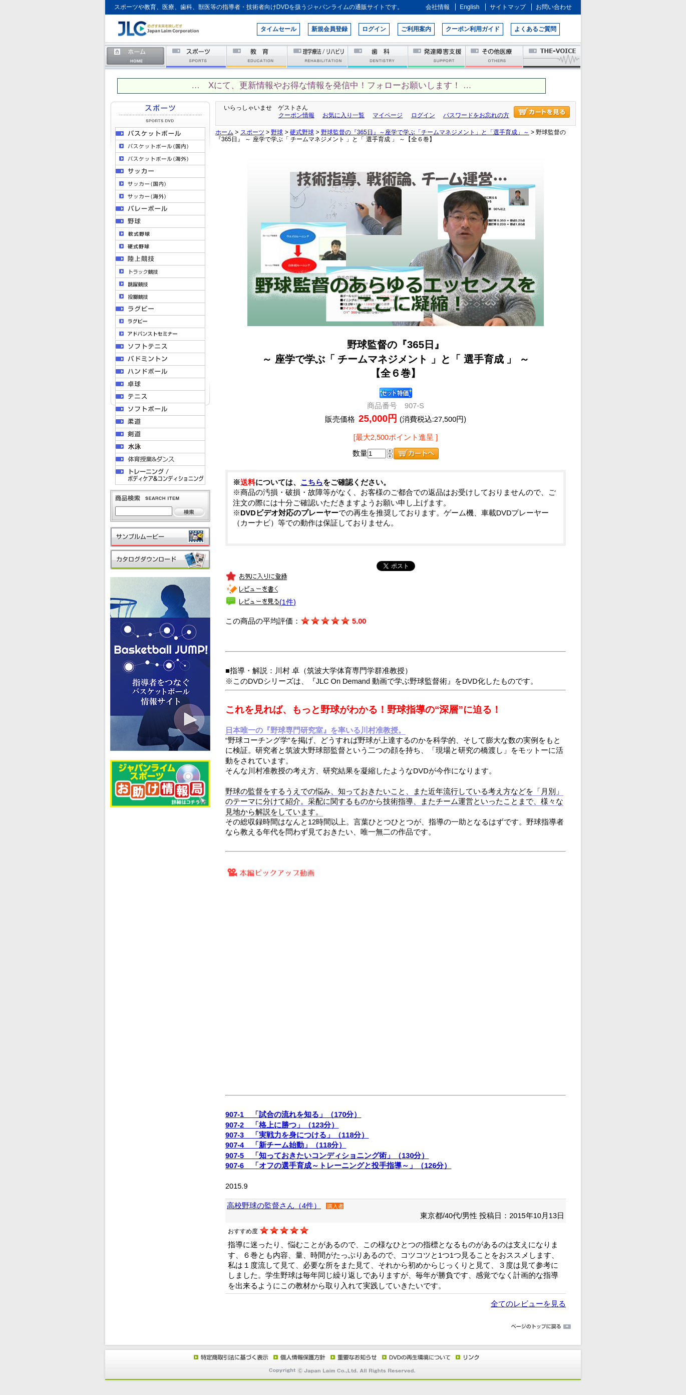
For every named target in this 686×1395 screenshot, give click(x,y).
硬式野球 (302, 132)
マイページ (388, 115)
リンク (467, 1357)
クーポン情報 (296, 115)
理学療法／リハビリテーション (317, 56)
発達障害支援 (437, 56)
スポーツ (196, 56)
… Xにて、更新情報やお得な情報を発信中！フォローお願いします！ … (331, 85)
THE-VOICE (552, 56)
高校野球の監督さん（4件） (274, 1206)
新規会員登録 (329, 29)
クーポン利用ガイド (473, 29)
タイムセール (278, 29)
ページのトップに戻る (343, 1327)
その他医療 (495, 56)
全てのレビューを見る (528, 1304)
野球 (277, 132)
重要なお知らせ (351, 1357)
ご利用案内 (416, 29)
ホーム (135, 56)
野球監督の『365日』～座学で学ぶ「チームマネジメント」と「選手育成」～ (425, 132)
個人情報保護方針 (298, 1357)
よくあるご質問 (535, 29)
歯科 (378, 56)
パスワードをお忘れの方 (476, 115)
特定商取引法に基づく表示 (230, 1357)
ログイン (374, 29)
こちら (311, 482)
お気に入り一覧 (343, 115)
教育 (257, 56)
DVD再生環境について (417, 1357)
